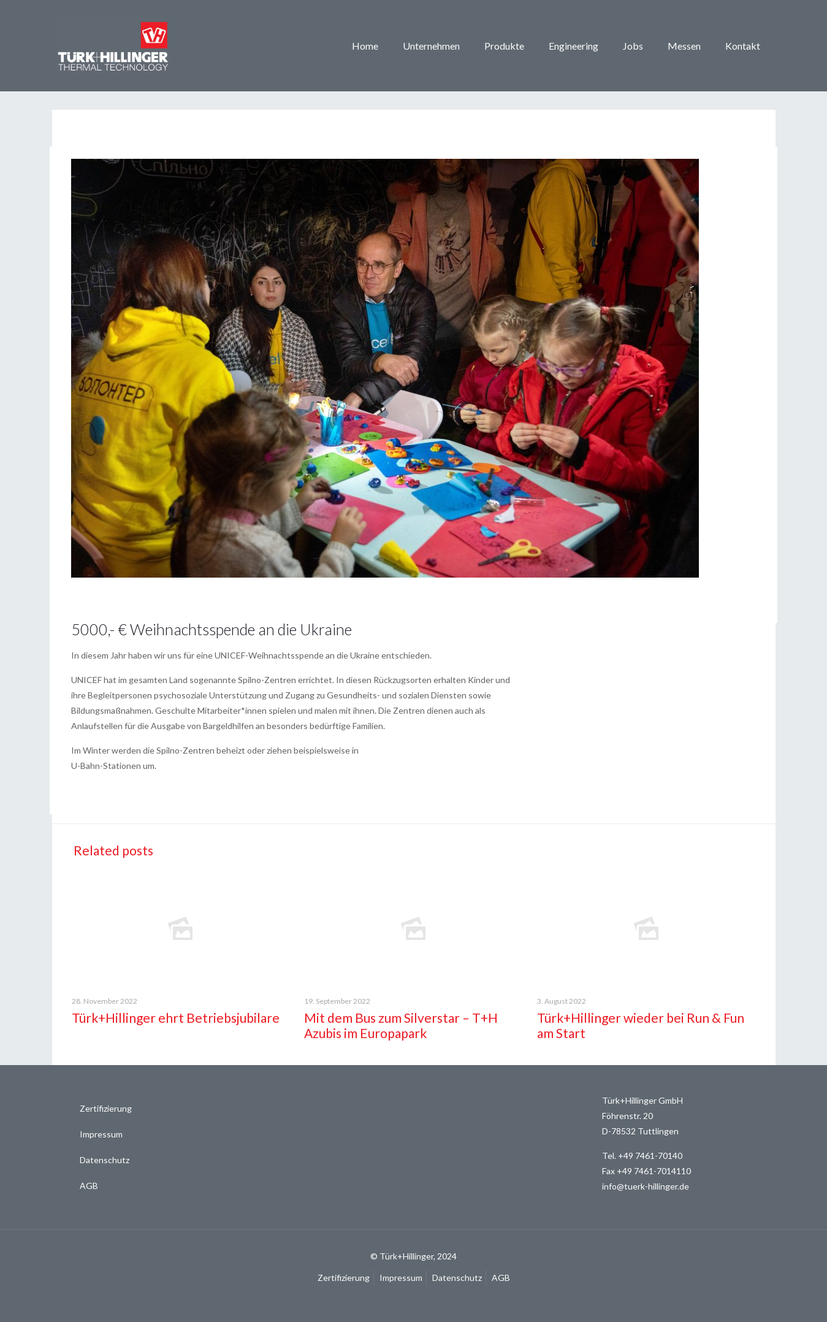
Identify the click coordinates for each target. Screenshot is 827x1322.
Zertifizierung (106, 1108)
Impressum (101, 1134)
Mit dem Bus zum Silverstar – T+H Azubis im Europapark (401, 1025)
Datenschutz (104, 1160)
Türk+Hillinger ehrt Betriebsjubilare (176, 1017)
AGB (89, 1185)
